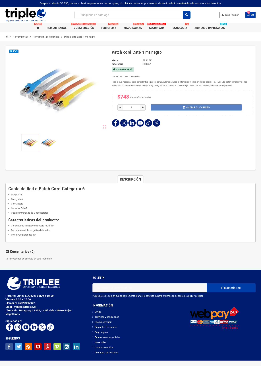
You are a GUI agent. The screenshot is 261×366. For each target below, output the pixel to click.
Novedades (100, 342)
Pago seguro (101, 332)
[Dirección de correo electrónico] (149, 287)
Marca (115, 60)
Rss (28, 346)
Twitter (18, 346)
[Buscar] (132, 15)
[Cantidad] (131, 107)
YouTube (38, 346)
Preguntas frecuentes (106, 327)
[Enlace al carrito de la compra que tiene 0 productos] (250, 15)
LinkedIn (76, 346)
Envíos (98, 311)
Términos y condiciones (107, 317)
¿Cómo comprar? (103, 322)
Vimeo (57, 346)
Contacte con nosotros (106, 352)
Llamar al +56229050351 (20, 303)
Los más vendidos (104, 347)
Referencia (117, 64)
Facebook (9, 346)
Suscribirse (231, 288)
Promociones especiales (107, 337)
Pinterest (47, 346)
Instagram (66, 346)
